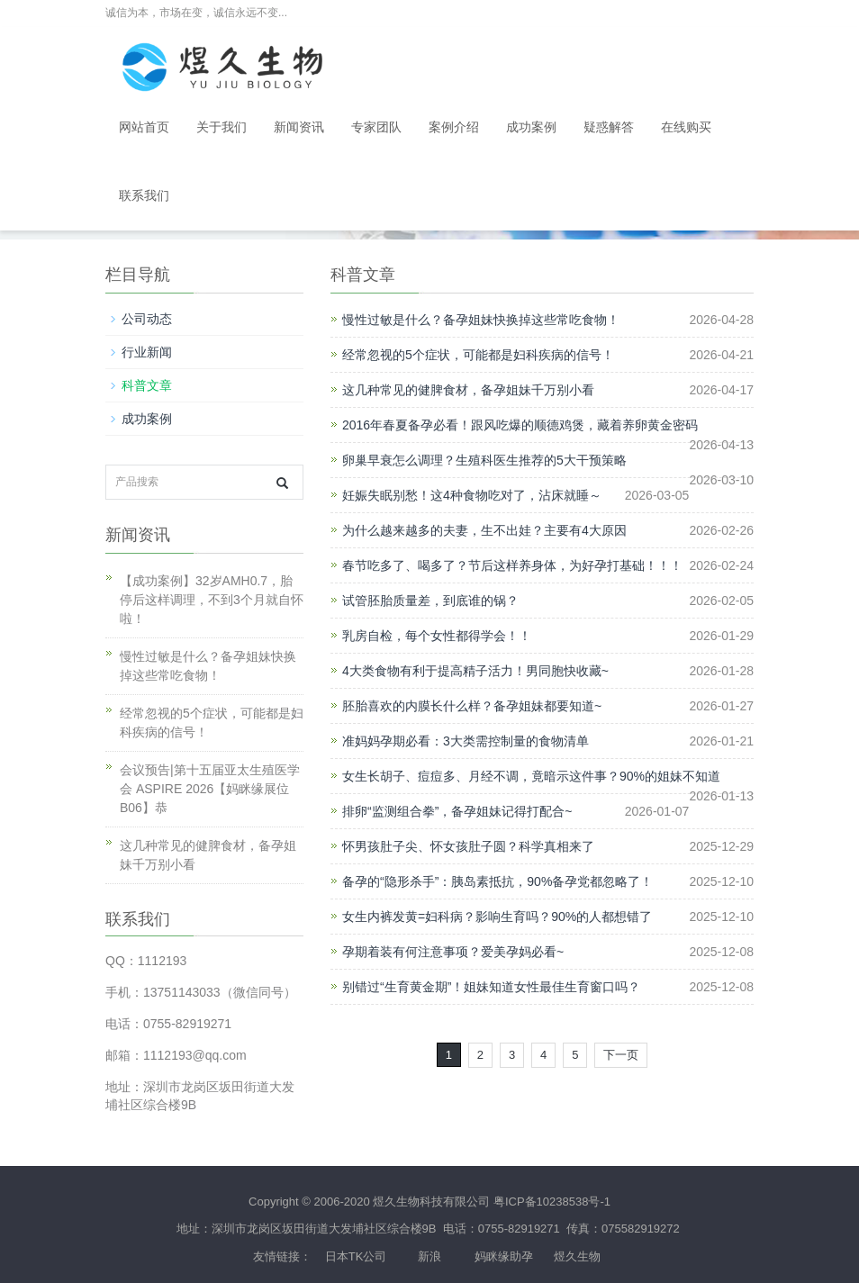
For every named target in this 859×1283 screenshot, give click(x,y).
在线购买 (686, 127)
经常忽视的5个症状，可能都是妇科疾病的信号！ (478, 355)
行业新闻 (147, 352)
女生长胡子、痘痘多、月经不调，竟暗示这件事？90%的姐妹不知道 (531, 776)
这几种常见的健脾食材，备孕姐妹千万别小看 (468, 390)
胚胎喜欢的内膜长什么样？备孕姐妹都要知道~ (471, 706)
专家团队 (376, 127)
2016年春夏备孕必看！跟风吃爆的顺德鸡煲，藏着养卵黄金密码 (520, 425)
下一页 (620, 1055)
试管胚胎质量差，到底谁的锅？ (430, 600)
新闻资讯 (299, 127)
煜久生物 (577, 1256)
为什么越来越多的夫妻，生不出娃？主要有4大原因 (484, 530)
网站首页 (144, 127)
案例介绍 (454, 127)
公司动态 (147, 319)
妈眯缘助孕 (504, 1256)
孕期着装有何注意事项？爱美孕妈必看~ (453, 951)
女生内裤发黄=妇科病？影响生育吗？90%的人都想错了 (497, 916)
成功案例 (531, 127)
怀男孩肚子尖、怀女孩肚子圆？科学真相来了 (468, 846)
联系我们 (144, 196)
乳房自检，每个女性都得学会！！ (436, 635)
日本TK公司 (356, 1256)
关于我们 (221, 127)
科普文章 (147, 385)
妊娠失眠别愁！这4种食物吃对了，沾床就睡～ (471, 495)
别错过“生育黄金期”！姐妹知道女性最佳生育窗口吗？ (491, 987)
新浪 (429, 1256)
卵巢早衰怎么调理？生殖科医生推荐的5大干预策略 (484, 460)
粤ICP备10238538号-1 (551, 1201)
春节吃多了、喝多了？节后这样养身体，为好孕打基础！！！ (512, 565)
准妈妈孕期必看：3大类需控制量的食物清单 (465, 741)
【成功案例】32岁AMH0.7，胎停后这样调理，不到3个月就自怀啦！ (211, 600)
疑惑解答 (608, 127)
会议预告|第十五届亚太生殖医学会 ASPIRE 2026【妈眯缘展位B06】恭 (210, 789)
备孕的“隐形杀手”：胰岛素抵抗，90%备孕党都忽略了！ (497, 881)
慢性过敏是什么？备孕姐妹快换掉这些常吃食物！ (480, 319)
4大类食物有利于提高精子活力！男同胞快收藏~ (475, 671)
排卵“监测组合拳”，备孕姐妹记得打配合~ (457, 811)
